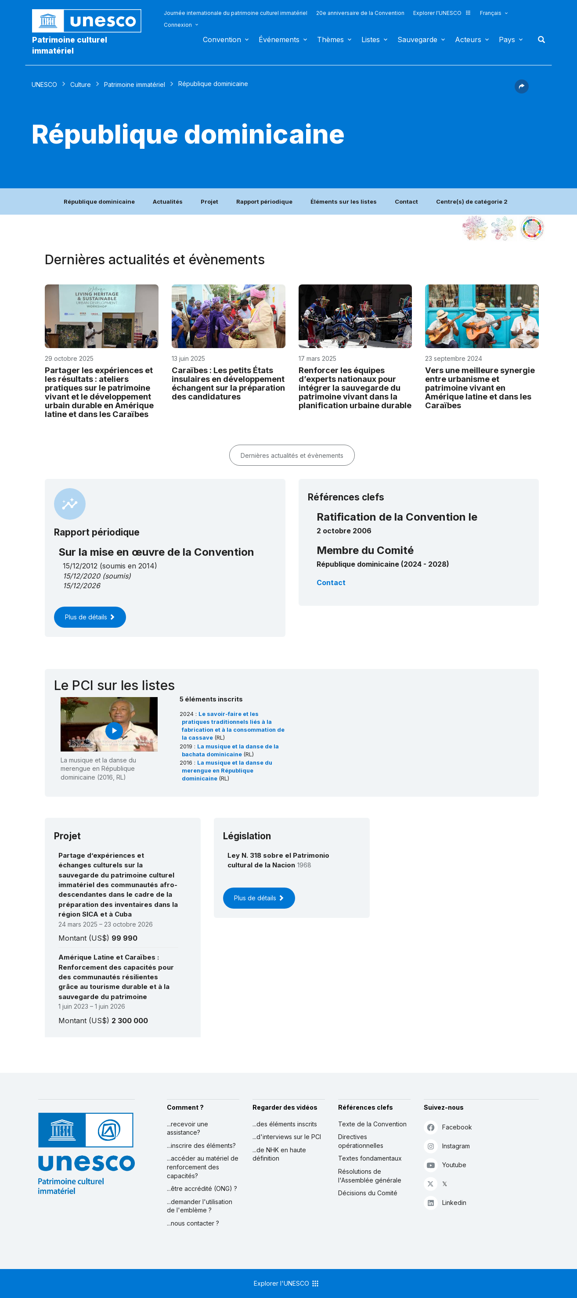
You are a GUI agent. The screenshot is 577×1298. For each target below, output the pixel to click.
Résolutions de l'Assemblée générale (369, 1176)
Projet (209, 201)
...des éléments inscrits (284, 1124)
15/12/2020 (81, 576)
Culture (80, 84)
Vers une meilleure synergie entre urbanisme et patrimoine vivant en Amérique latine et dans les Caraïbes (480, 387)
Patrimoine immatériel (134, 84)
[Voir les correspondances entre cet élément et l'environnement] (503, 228)
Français (490, 13)
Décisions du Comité (367, 1193)
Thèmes (330, 39)
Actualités (168, 201)
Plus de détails (90, 617)
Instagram (447, 1146)
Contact (406, 201)
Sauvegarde (417, 39)
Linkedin (445, 1202)
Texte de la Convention (372, 1124)
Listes (370, 39)
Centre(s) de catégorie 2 (472, 201)
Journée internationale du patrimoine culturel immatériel (235, 13)
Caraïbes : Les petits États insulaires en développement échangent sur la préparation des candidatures (228, 383)
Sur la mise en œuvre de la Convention (156, 552)
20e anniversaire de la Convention (360, 13)
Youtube (445, 1165)
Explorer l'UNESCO (442, 13)
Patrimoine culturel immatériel (69, 45)
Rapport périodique (264, 201)
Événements (279, 39)
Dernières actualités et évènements (292, 455)
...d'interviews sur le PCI (286, 1136)
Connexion (178, 25)
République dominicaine (99, 201)
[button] (522, 90)
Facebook (448, 1127)
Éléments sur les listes (343, 201)
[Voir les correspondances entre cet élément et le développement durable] (532, 228)
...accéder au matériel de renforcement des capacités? (202, 1166)
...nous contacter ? (193, 1223)
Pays (507, 39)
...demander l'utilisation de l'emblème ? (199, 1206)
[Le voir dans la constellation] (475, 228)
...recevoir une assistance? (187, 1128)
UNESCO (44, 84)
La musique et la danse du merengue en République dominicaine (227, 770)
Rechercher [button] (539, 39)
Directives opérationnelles (360, 1141)
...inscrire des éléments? (201, 1145)
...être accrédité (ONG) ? (202, 1188)
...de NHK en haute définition (279, 1154)
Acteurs (468, 39)
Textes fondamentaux (370, 1158)
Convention (222, 39)
